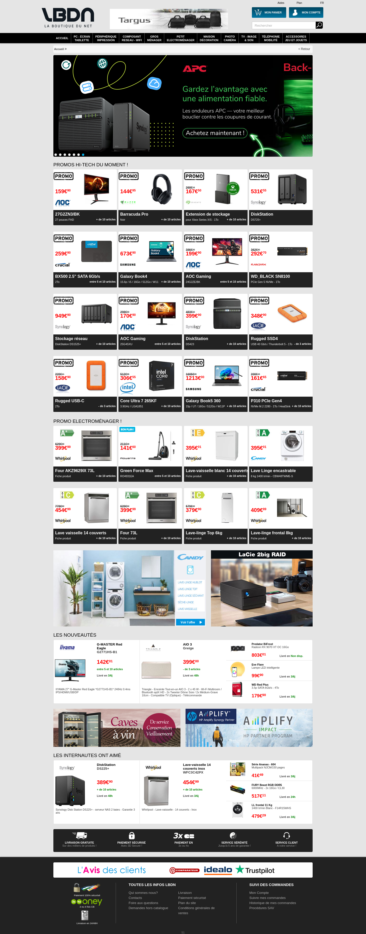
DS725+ (262, 216)
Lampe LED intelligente (266, 666)
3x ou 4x (183, 845)
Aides (281, 2)
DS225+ (106, 766)
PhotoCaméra (230, 38)
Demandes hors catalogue (148, 908)
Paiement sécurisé (192, 898)
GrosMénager (154, 38)
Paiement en (183, 842)
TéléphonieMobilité (271, 38)
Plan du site (187, 903)
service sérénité (234, 842)
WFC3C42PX (197, 768)
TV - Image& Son (248, 38)
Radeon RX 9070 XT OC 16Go (270, 645)
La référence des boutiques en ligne (67, 21)
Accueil (62, 38)
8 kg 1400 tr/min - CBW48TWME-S (273, 473)
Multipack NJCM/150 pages (268, 766)
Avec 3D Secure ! (131, 845)
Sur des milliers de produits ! (79, 845)
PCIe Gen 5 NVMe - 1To (270, 278)
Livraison (185, 893)
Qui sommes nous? (143, 893)
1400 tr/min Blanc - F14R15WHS (271, 806)
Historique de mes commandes (272, 903)
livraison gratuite (79, 842)
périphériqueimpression (105, 38)
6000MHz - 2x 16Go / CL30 (268, 786)
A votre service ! (286, 845)
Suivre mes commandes (267, 898)
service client (286, 842)
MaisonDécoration (209, 38)
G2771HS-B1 (109, 648)
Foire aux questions (143, 903)
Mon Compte (259, 893)
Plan (299, 2)
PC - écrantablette (82, 38)
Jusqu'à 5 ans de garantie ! (234, 845)
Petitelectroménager (180, 38)
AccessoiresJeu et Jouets (296, 38)
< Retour (304, 49)
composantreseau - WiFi (132, 38)
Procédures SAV (261, 908)
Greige (188, 646)
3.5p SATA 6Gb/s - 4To (265, 686)
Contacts (135, 898)
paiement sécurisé (131, 842)
